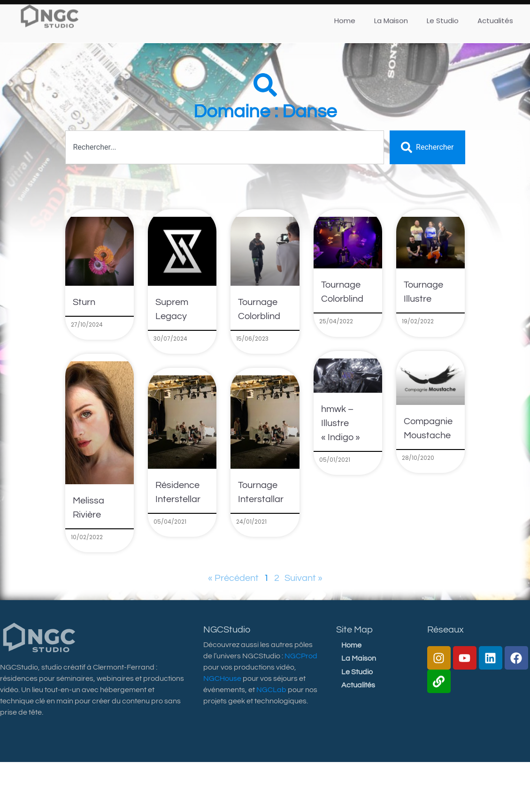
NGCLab (271, 690)
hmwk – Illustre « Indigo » (340, 423)
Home (351, 645)
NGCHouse (222, 678)
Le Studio (357, 672)
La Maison (358, 658)
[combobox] (224, 147)
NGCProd (300, 656)
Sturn (84, 302)
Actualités (358, 685)
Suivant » (303, 578)
